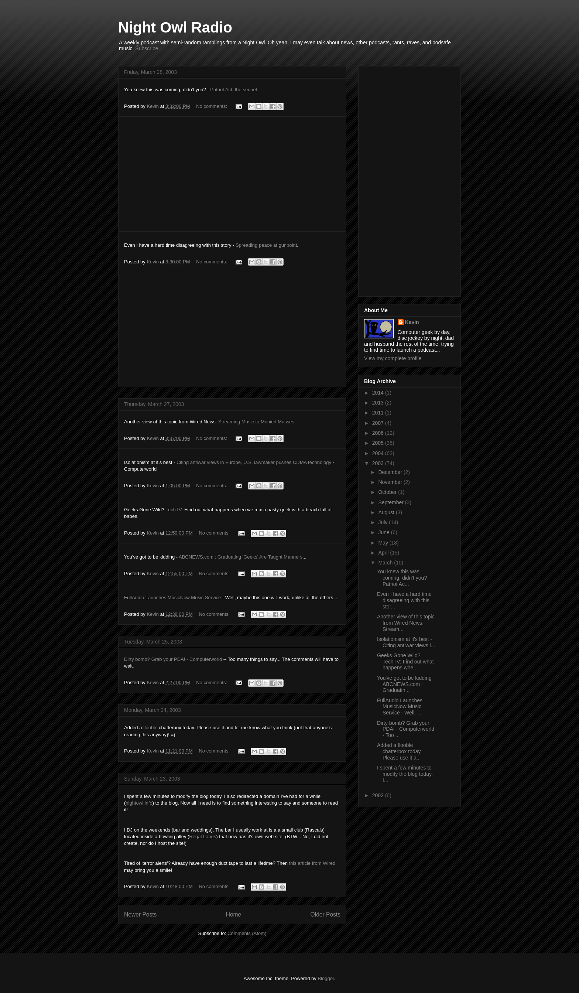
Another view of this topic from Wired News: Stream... (406, 623)
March (386, 563)
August (386, 512)
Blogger (326, 978)
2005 (378, 443)
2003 (378, 463)
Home (233, 914)
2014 (378, 393)
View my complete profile (392, 358)
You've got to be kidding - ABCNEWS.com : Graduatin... (406, 684)
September (391, 502)
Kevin (412, 322)
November (390, 482)
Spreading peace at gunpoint (266, 245)
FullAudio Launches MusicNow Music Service (172, 597)
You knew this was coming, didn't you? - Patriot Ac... (403, 578)
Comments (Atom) (246, 933)
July (383, 522)
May (383, 543)
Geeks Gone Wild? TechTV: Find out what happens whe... (405, 661)
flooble (150, 727)
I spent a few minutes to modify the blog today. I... (405, 774)
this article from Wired (312, 863)
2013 (378, 403)
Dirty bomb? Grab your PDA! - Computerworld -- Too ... (407, 729)
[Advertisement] (232, 174)
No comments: (212, 106)
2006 (378, 433)
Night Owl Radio (175, 27)
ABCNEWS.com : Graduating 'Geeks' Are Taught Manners (240, 557)
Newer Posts (140, 914)
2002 (378, 795)
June (384, 532)
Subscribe (146, 48)
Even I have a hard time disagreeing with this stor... (404, 600)
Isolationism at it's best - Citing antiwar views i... (406, 642)
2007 (378, 423)
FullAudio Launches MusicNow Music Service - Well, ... (399, 706)
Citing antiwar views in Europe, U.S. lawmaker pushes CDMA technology (254, 462)
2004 (378, 453)
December (390, 472)
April (384, 553)
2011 (378, 413)
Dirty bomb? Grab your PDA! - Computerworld (173, 659)
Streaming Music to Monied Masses (256, 421)
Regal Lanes (202, 836)
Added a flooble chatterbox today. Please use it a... (399, 751)
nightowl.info (139, 803)
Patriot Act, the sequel (233, 89)
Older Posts (325, 914)
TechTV (173, 509)
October (388, 492)
